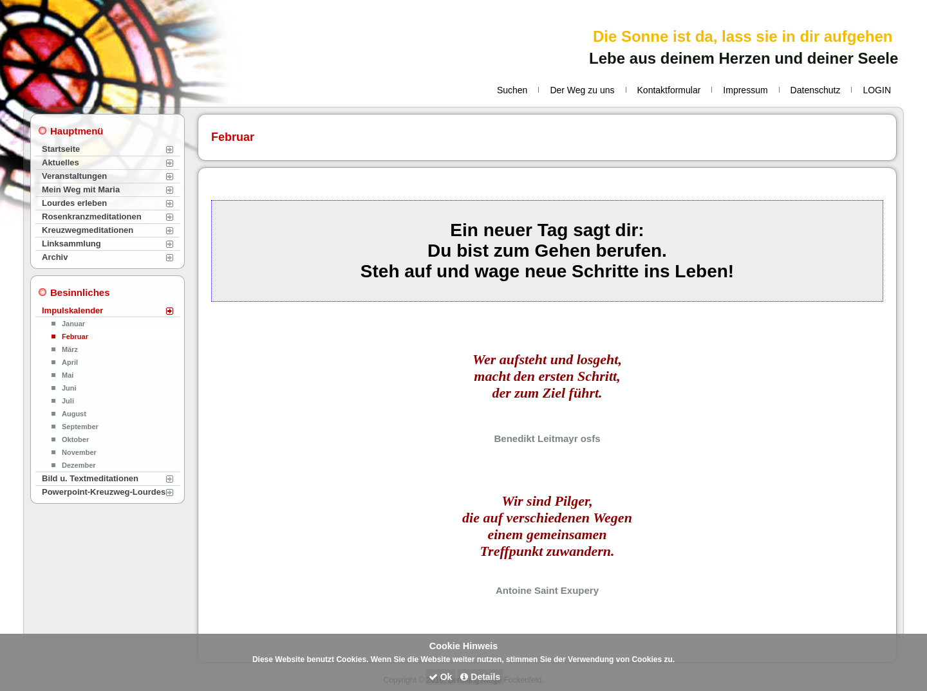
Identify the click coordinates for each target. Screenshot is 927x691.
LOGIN (877, 90)
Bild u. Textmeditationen (90, 478)
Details (480, 677)
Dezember (79, 465)
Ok (441, 677)
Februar (75, 336)
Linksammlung (71, 243)
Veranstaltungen (74, 176)
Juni (69, 388)
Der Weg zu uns (582, 90)
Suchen (512, 90)
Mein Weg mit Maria (81, 189)
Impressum (745, 90)
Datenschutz (816, 90)
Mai (67, 375)
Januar (73, 323)
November (79, 452)
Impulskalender (72, 310)
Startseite (61, 149)
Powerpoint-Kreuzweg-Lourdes (103, 492)
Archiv (55, 257)
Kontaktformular (669, 90)
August (74, 414)
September (80, 426)
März (70, 349)
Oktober (75, 439)
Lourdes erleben (74, 203)
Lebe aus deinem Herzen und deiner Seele (743, 58)
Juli (68, 401)
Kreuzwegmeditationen (87, 230)
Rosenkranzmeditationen (92, 216)
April (70, 362)
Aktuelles (60, 162)
